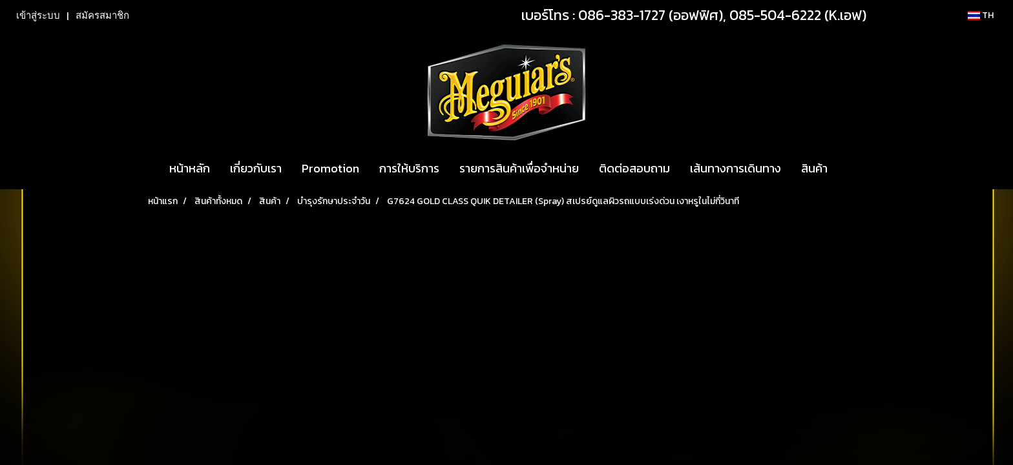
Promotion (330, 168)
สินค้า (814, 168)
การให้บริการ (409, 168)
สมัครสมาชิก (102, 15)
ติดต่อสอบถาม (634, 168)
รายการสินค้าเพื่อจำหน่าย (519, 168)
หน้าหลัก (189, 168)
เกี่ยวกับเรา (256, 168)
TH (981, 15)
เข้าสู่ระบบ (38, 15)
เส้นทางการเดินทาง (735, 168)
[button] (849, 168)
